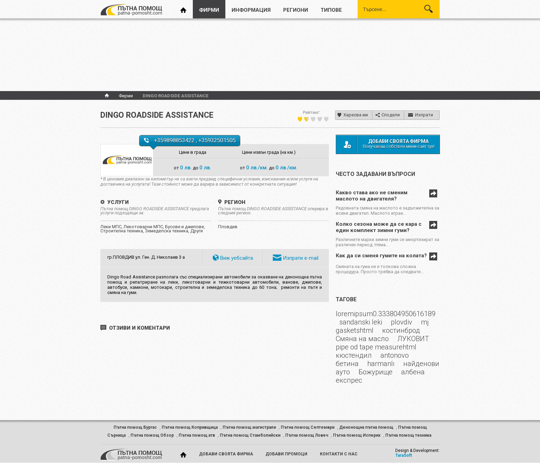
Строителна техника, (122, 230)
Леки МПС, (112, 226)
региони (295, 10)
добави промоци (286, 454)
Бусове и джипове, (185, 226)
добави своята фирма (226, 454)
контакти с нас (339, 454)
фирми (209, 10)
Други (196, 230)
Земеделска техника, (167, 230)
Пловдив (227, 226)
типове (331, 10)
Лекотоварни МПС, (144, 226)
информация (251, 10)
